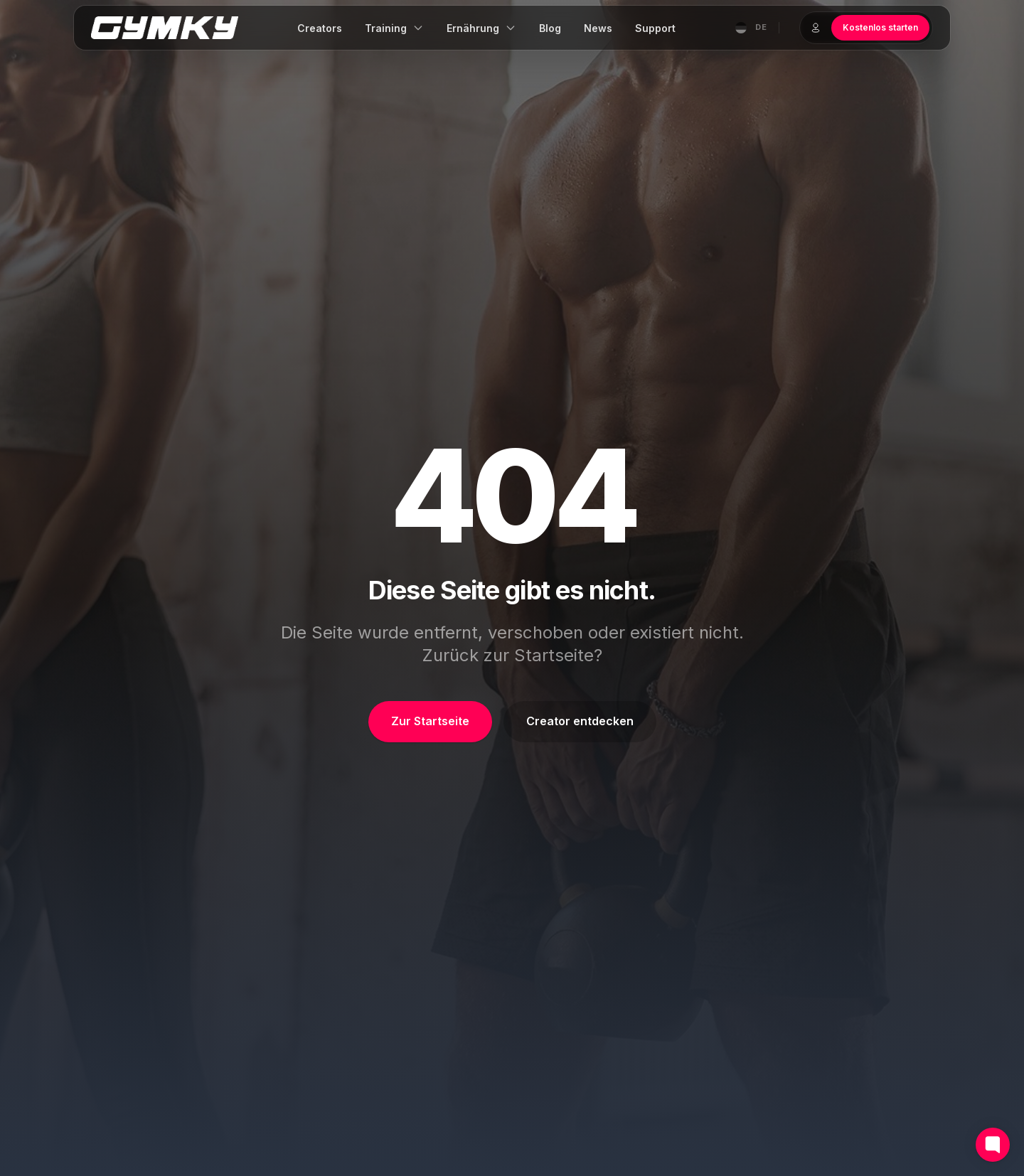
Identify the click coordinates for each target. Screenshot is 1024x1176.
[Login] (815, 28)
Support (655, 28)
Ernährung (481, 28)
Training (394, 28)
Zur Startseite (430, 721)
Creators (319, 28)
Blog (550, 28)
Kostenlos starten (880, 27)
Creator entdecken (580, 721)
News (598, 28)
